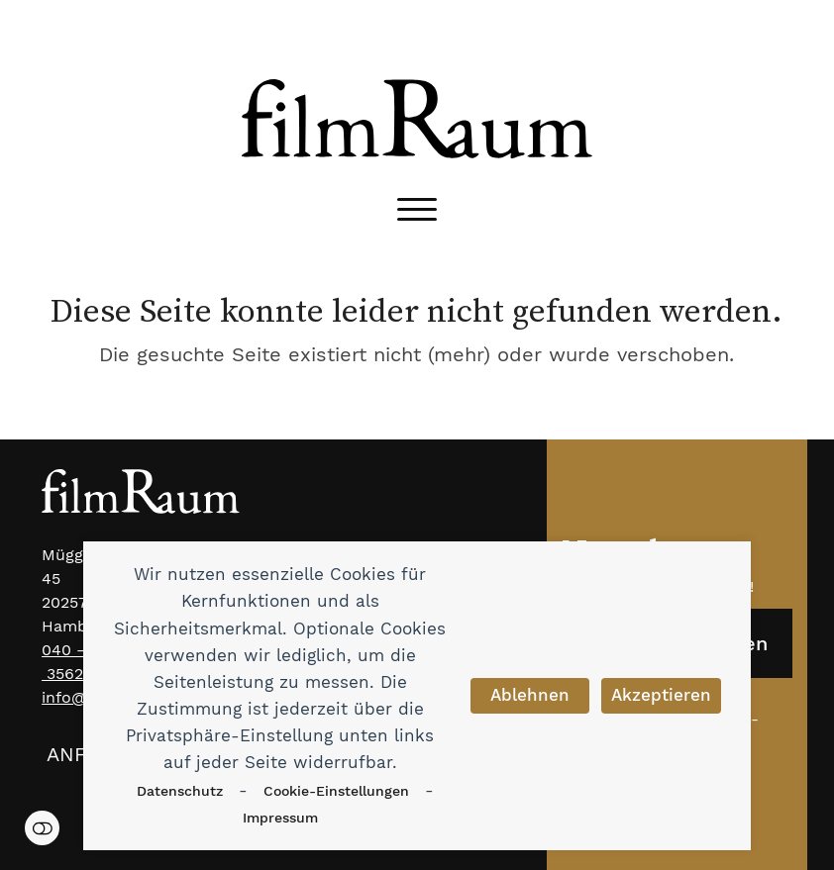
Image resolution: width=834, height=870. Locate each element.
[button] (417, 209)
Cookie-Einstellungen (336, 791)
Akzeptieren (661, 695)
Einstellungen (42, 828)
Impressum (280, 817)
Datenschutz (180, 791)
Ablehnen (530, 695)
